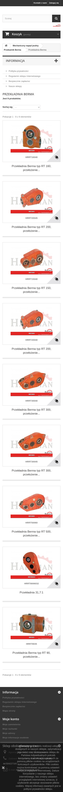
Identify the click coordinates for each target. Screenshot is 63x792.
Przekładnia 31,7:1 (31, 592)
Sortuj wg (7, 107)
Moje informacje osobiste (16, 737)
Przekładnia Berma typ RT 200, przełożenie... (31, 228)
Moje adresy (9, 733)
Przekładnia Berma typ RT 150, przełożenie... (31, 290)
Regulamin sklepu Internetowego (24, 76)
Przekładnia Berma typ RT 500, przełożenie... (31, 533)
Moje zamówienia (11, 724)
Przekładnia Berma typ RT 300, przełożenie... (31, 411)
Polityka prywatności (18, 71)
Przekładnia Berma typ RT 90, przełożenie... (31, 654)
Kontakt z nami (40, 3)
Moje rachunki (10, 729)
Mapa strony (9, 711)
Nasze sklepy (15, 86)
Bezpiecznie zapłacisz (19, 81)
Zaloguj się (54, 3)
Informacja (15, 61)
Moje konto (11, 719)
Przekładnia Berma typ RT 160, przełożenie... (31, 168)
